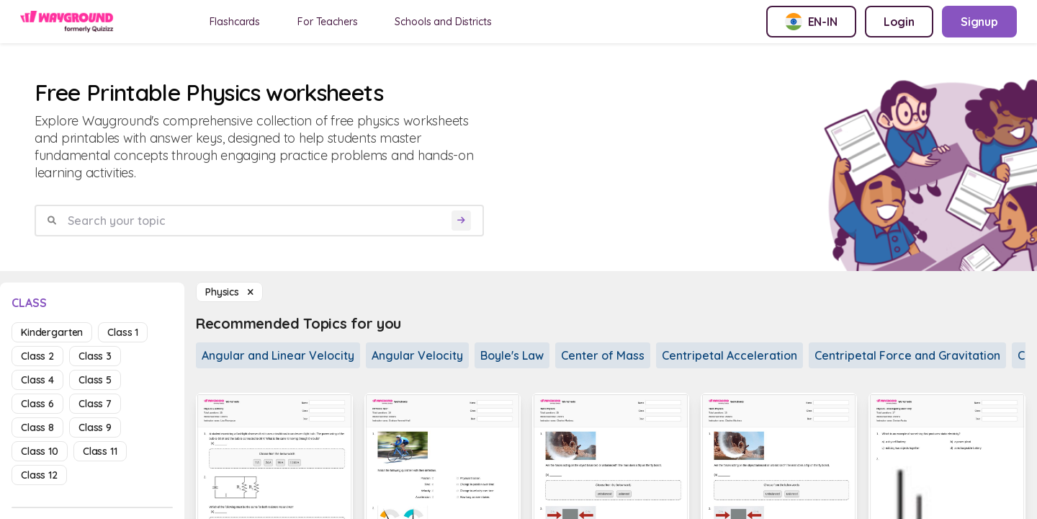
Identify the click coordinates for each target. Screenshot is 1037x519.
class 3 (95, 356)
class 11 (100, 451)
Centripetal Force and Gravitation (907, 355)
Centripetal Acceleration (729, 355)
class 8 (37, 427)
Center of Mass (603, 355)
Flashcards (235, 21)
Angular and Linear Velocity (278, 355)
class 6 (37, 403)
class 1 (122, 332)
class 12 (39, 475)
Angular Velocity (417, 355)
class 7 (95, 403)
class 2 (37, 356)
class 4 (37, 379)
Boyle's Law (512, 355)
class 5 (95, 379)
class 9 (95, 427)
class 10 (39, 451)
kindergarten (52, 332)
